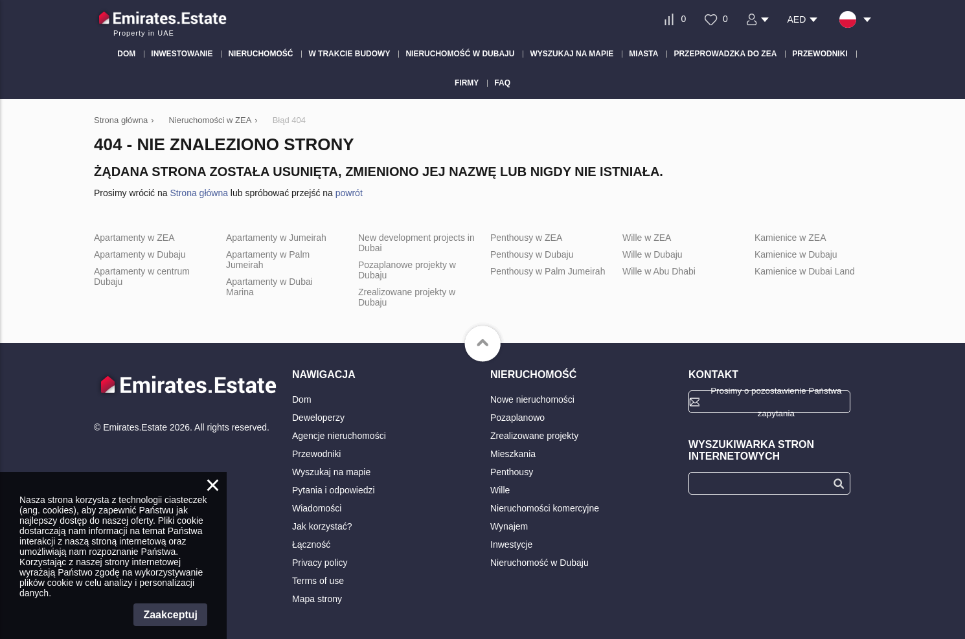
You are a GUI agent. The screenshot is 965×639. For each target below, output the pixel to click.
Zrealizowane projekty (534, 436)
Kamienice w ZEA (790, 237)
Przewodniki (316, 454)
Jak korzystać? (322, 526)
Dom (302, 399)
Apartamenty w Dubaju (140, 254)
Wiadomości (316, 508)
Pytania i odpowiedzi (333, 490)
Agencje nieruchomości (339, 436)
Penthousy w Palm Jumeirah (547, 271)
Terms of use (318, 581)
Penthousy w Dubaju (531, 254)
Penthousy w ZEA (526, 237)
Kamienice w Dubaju (796, 254)
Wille (500, 490)
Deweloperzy (318, 417)
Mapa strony (317, 599)
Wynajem (509, 526)
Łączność (311, 544)
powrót (349, 193)
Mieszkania (513, 454)
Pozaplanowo (517, 417)
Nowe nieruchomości (532, 399)
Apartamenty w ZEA (134, 237)
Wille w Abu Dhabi (659, 271)
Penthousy (511, 472)
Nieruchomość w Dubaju (539, 562)
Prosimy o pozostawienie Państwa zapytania (775, 401)
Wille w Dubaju (652, 254)
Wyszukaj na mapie (331, 472)
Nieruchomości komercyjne (544, 508)
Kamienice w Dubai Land (805, 271)
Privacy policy (320, 562)
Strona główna (199, 193)
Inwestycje (511, 544)
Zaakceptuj (170, 614)
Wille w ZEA (646, 237)
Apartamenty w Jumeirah (276, 237)
